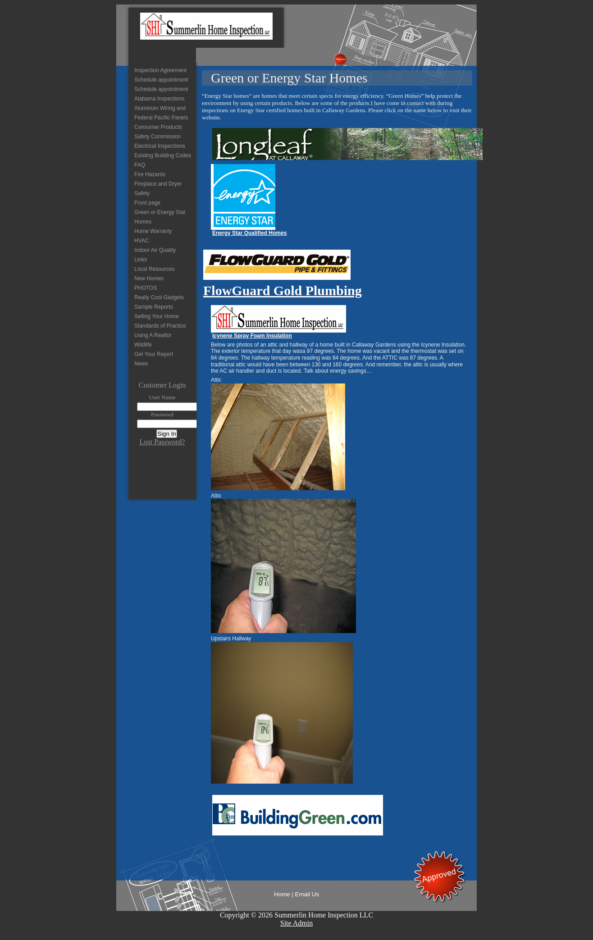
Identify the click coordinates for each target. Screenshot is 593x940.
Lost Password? (162, 442)
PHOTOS (145, 288)
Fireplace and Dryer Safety (158, 188)
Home (282, 894)
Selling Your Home (156, 316)
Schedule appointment (161, 80)
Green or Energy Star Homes (160, 217)
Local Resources (154, 269)
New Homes (149, 278)
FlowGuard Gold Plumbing (282, 290)
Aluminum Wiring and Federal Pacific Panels (161, 113)
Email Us (307, 894)
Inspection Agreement (160, 70)
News (141, 363)
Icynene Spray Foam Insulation (252, 336)
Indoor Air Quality (155, 250)
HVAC (141, 240)
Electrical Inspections (159, 146)
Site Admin (296, 923)
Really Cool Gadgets (159, 297)
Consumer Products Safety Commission (158, 132)
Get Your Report (153, 354)
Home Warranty (153, 231)
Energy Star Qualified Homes (249, 233)
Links (140, 259)
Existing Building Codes (162, 155)
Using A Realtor (153, 335)
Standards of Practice (160, 326)
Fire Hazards (149, 174)
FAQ (139, 165)
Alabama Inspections (159, 99)
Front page (147, 203)
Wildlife (143, 345)
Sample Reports (153, 307)
